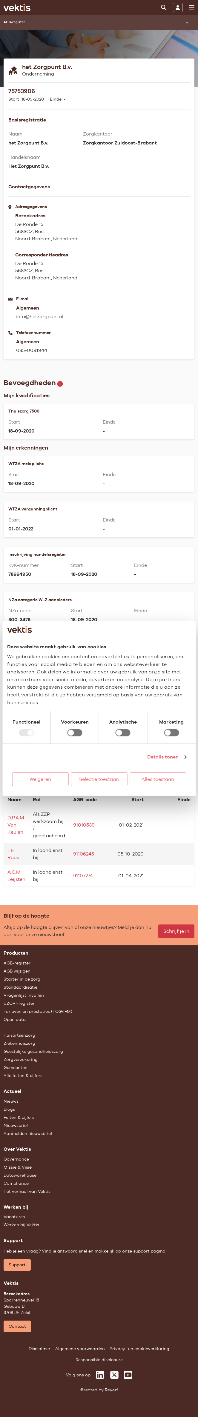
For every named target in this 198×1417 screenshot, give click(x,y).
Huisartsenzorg (19, 1035)
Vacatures (14, 1216)
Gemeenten (15, 1067)
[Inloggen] (177, 7)
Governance (16, 1159)
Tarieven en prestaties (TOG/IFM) (38, 1011)
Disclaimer (39, 1348)
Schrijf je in (176, 931)
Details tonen (163, 757)
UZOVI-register (19, 1003)
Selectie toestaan (99, 779)
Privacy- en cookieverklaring (139, 1348)
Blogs (9, 1109)
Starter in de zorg (22, 979)
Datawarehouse (20, 1175)
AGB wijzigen (17, 971)
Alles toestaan (158, 779)
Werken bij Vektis (21, 1224)
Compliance (16, 1183)
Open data (15, 1019)
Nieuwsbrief (16, 1125)
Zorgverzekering (21, 1059)
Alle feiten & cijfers (23, 1075)
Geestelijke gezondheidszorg (33, 1051)
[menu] (191, 7)
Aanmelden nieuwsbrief (28, 1133)
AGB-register (17, 963)
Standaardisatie (20, 987)
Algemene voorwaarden (80, 1348)
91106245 (83, 854)
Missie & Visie (18, 1167)
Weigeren (40, 779)
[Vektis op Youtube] (128, 1375)
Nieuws (11, 1101)
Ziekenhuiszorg (19, 1043)
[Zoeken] (163, 7)
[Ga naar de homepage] (17, 7)
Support (17, 1264)
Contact (17, 1326)
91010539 (84, 825)
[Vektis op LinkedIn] (100, 1375)
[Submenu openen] (186, 22)
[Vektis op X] (114, 1375)
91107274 (83, 875)
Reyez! (111, 1389)
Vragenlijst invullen (24, 995)
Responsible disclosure (99, 1359)
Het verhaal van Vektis (27, 1191)
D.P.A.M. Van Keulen (16, 825)
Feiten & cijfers (19, 1117)
